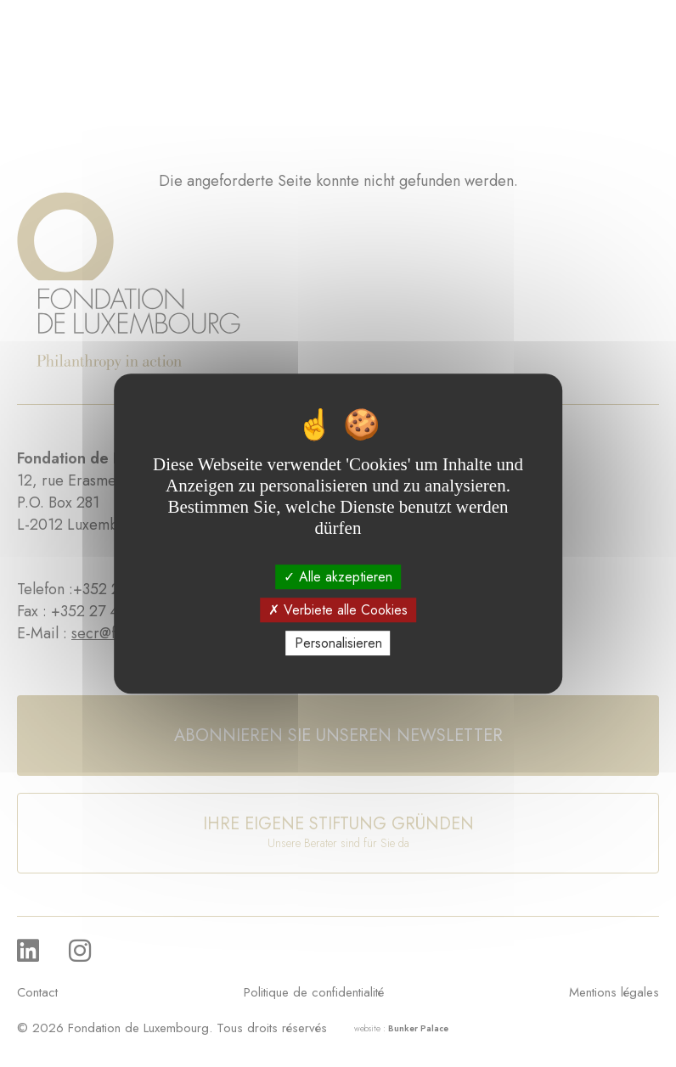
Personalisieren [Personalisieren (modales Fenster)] (338, 643)
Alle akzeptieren (338, 577)
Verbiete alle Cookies (338, 610)
